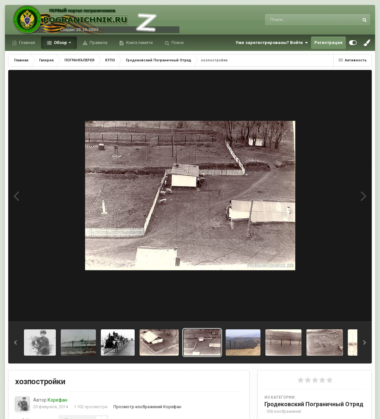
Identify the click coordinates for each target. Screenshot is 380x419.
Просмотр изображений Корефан (147, 406)
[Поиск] (299, 19)
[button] (15, 342)
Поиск (177, 42)
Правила (98, 42)
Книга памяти (139, 42)
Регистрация (328, 42)
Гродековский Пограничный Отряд (313, 404)
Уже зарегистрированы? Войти (271, 42)
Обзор (60, 42)
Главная (26, 42)
